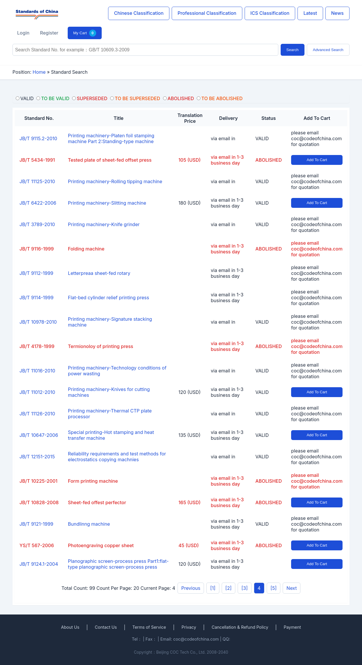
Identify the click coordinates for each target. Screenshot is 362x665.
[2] (228, 588)
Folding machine (86, 249)
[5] (273, 588)
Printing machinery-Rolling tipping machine (115, 181)
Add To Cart (317, 160)
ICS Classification (269, 13)
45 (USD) (188, 545)
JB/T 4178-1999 (36, 346)
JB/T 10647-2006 (38, 435)
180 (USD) (189, 203)
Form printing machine (93, 481)
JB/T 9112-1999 (36, 273)
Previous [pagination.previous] (190, 588)
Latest (310, 13)
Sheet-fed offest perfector (97, 502)
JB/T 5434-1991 (37, 160)
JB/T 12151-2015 (37, 456)
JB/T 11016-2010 (37, 371)
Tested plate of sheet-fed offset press (110, 160)
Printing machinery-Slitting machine (107, 203)
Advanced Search (328, 50)
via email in (223, 138)
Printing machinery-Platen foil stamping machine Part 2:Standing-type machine (111, 138)
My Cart (84, 33)
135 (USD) (189, 435)
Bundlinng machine (89, 524)
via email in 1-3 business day (227, 160)
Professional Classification (207, 13)
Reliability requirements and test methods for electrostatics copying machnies (117, 456)
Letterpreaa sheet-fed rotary (99, 273)
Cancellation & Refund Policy (240, 627)
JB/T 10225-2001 (38, 481)
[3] (244, 588)
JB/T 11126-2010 (37, 414)
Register (49, 33)
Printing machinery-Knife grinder (104, 224)
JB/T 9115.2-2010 (38, 138)
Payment (292, 627)
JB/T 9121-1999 (36, 524)
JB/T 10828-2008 (39, 502)
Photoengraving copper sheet (101, 545)
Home (39, 72)
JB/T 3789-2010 (37, 224)
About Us (70, 627)
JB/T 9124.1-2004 (38, 564)
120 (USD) (189, 392)
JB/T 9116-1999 (36, 249)
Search (292, 50)
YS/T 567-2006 (36, 545)
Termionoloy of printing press (100, 346)
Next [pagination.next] (291, 588)
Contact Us (106, 627)
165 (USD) (189, 502)
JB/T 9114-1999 (36, 297)
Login (23, 33)
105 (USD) (189, 160)
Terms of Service (149, 627)
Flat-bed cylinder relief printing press (108, 297)
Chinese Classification (139, 13)
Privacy (189, 627)
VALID (262, 138)
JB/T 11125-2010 (37, 181)
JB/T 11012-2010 (37, 392)
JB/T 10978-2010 (38, 322)
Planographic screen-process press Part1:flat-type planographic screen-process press (118, 564)
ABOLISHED (268, 160)
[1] (212, 588)
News (337, 13)
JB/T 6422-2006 (37, 203)
